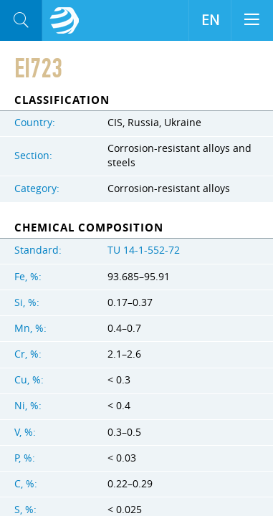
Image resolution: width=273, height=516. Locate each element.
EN (210, 20)
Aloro (64, 20)
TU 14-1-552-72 (143, 250)
